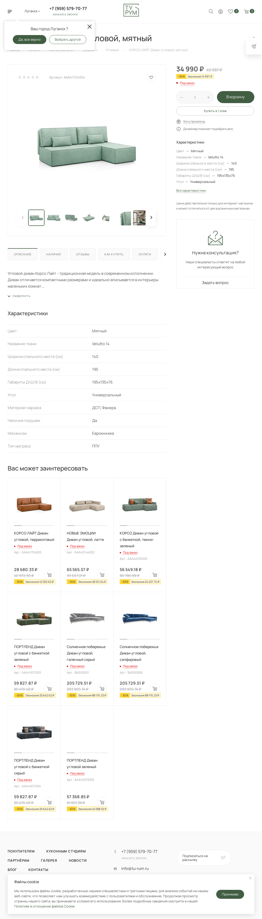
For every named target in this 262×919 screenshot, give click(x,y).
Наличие (53, 254)
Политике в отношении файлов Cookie (44, 906)
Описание (22, 254)
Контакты (38, 869)
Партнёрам (18, 860)
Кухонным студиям (66, 851)
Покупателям (21, 851)
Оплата (145, 254)
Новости (78, 860)
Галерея (49, 860)
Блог (12, 869)
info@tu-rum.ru (135, 868)
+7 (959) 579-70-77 (68, 8)
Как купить (114, 254)
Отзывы (83, 254)
